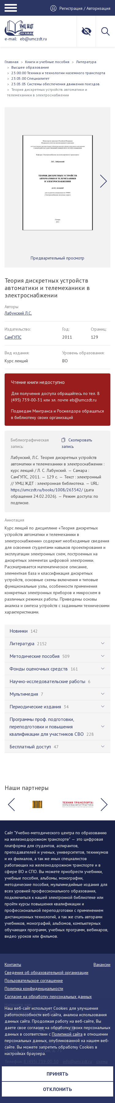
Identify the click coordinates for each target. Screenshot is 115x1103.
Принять (57, 1074)
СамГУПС (13, 337)
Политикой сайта (67, 1034)
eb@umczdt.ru (33, 39)
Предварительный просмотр (57, 258)
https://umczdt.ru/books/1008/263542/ (47, 490)
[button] (103, 181)
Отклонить (57, 1089)
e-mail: (11, 39)
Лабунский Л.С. (18, 313)
